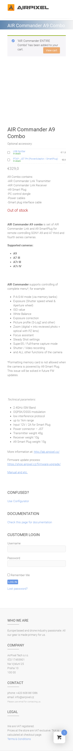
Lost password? (17, 588)
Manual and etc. (17, 472)
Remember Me (18, 575)
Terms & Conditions (19, 739)
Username (14, 543)
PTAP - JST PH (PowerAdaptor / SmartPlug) (35, 158)
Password (13, 558)
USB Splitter (19, 151)
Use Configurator (18, 501)
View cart (51, 50)
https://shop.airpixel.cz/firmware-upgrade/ (34, 464)
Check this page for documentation (29, 522)
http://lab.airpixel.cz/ (47, 452)
